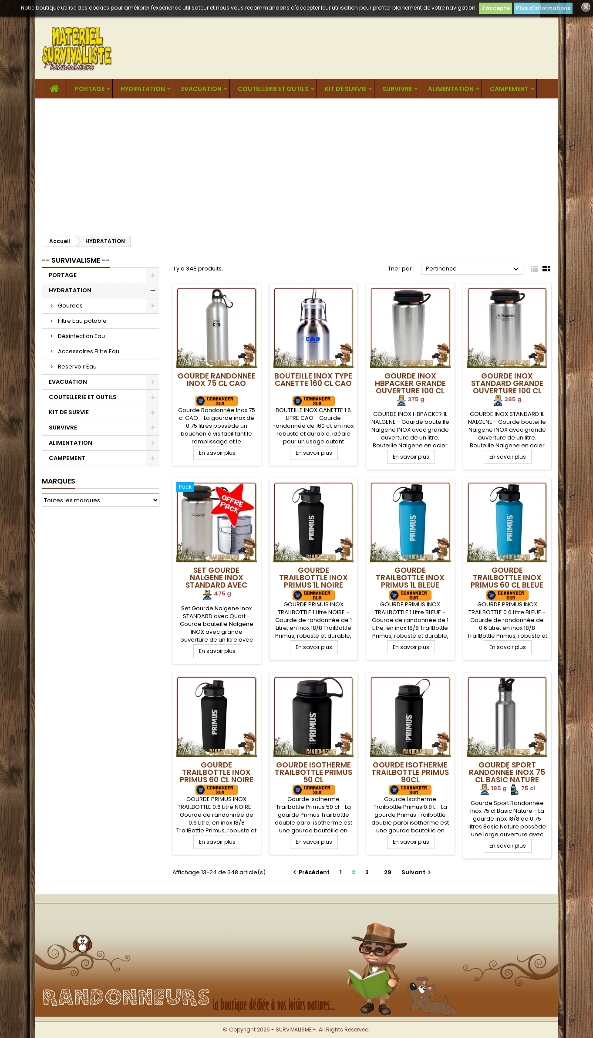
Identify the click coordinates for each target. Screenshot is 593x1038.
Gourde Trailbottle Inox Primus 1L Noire (313, 577)
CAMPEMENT (509, 89)
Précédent (310, 872)
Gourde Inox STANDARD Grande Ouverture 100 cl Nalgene (507, 387)
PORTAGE (89, 89)
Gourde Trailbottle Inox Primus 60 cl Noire (216, 772)
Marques (58, 481)
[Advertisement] (296, 164)
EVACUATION (201, 89)
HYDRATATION (143, 89)
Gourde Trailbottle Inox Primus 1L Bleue (410, 577)
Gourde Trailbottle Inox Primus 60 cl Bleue (507, 577)
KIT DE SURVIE (345, 89)
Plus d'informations (543, 8)
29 (387, 872)
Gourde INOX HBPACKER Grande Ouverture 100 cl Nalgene (410, 387)
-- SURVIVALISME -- (76, 260)
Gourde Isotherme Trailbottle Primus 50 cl (313, 772)
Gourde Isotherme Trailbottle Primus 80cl (410, 772)
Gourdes (70, 305)
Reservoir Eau (77, 366)
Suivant (417, 872)
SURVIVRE (397, 89)
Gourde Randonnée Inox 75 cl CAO (217, 380)
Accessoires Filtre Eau (88, 351)
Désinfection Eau (81, 336)
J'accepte (495, 8)
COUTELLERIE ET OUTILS (273, 89)
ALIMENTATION (451, 89)
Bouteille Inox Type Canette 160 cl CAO (313, 380)
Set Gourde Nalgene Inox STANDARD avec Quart (216, 581)
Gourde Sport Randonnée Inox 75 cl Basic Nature (507, 772)
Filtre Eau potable (82, 321)
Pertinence (473, 269)
